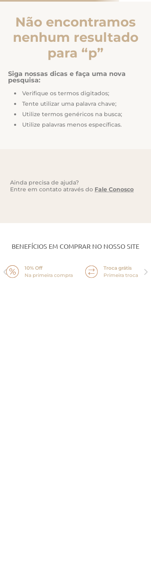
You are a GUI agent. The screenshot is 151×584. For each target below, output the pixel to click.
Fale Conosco (114, 189)
